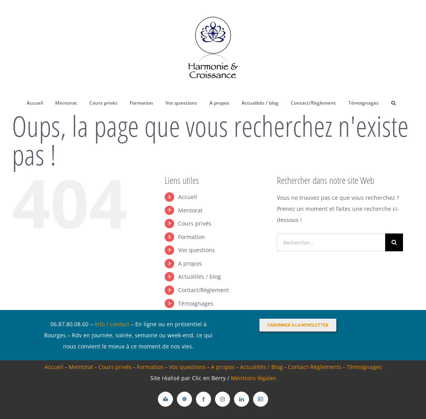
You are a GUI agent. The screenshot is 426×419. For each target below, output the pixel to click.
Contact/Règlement (203, 290)
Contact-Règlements (315, 367)
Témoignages (195, 303)
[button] (393, 103)
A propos (190, 263)
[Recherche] (394, 242)
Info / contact (111, 324)
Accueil (187, 197)
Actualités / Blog (262, 367)
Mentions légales (253, 378)
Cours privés (194, 223)
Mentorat (190, 210)
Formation (191, 237)
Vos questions (196, 250)
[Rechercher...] (331, 242)
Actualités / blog (199, 276)
